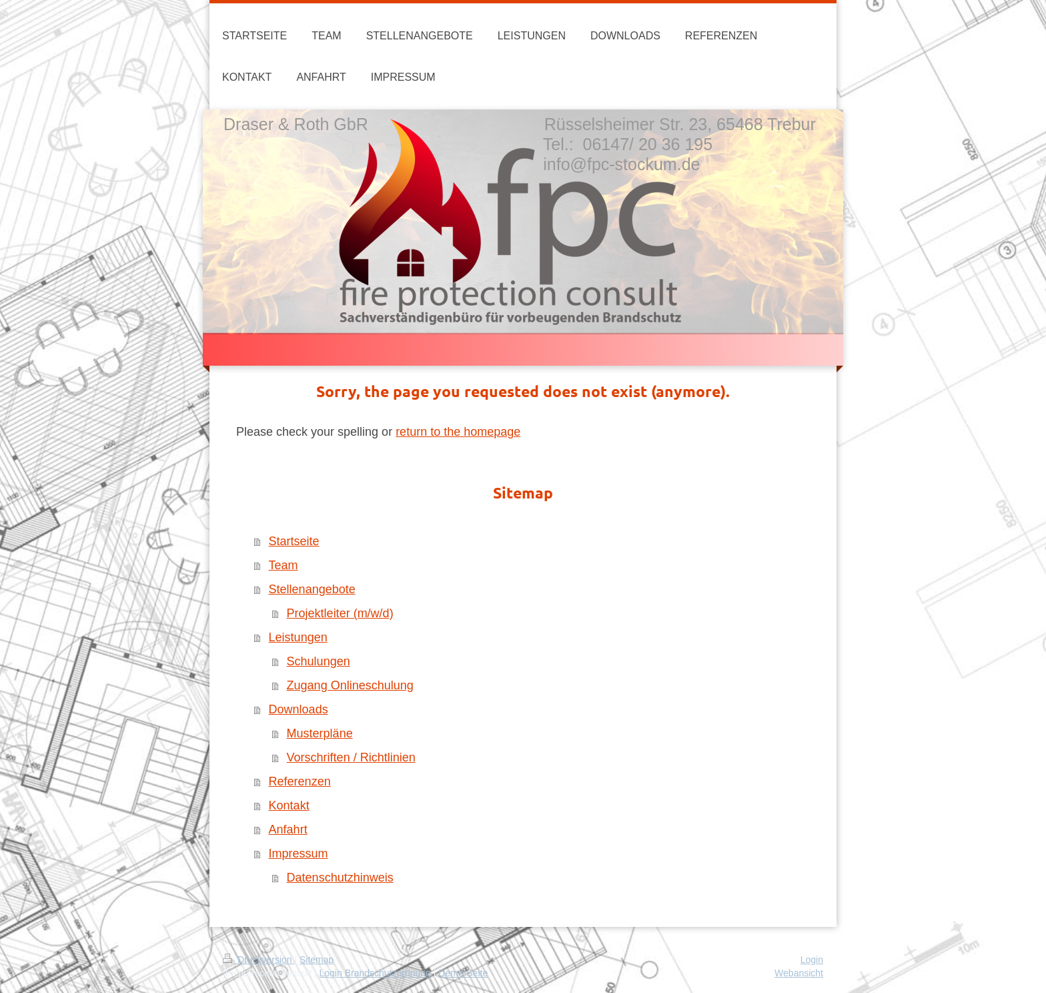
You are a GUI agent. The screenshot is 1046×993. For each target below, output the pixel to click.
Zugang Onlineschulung (350, 685)
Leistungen (298, 637)
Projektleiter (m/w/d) (340, 613)
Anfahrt (288, 829)
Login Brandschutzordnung (374, 973)
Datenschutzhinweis (340, 877)
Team (283, 565)
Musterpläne (320, 733)
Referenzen (300, 781)
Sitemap (317, 959)
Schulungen (318, 661)
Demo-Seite (463, 973)
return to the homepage (458, 431)
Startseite (294, 541)
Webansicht (798, 973)
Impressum (298, 853)
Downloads (298, 709)
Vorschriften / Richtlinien (351, 757)
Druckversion (258, 959)
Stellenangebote (312, 589)
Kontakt (289, 805)
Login (812, 959)
